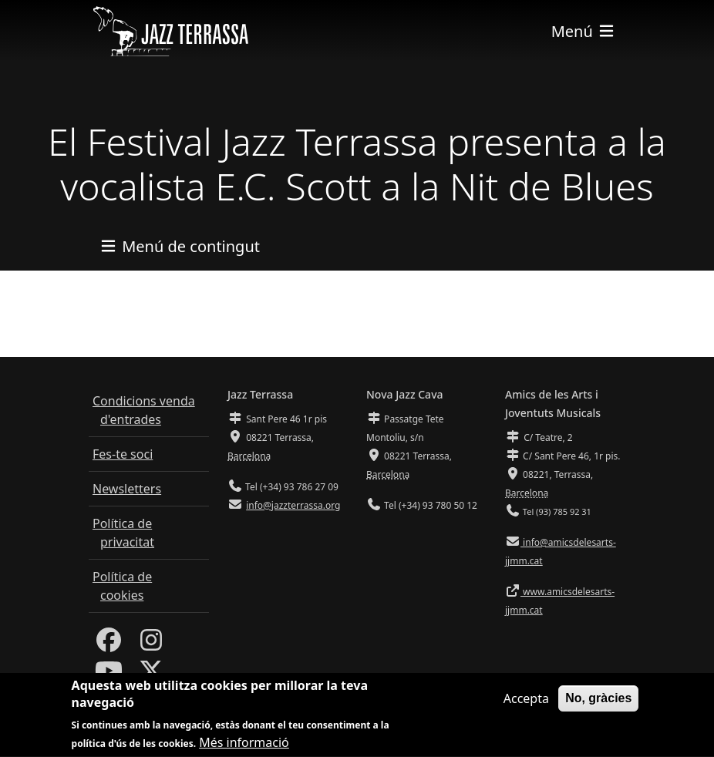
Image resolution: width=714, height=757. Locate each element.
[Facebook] (108, 644)
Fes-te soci (123, 454)
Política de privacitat (123, 532)
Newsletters (127, 488)
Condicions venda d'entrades (144, 410)
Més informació (244, 746)
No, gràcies (598, 701)
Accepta (526, 701)
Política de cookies (122, 586)
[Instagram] (151, 644)
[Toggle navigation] (583, 31)
